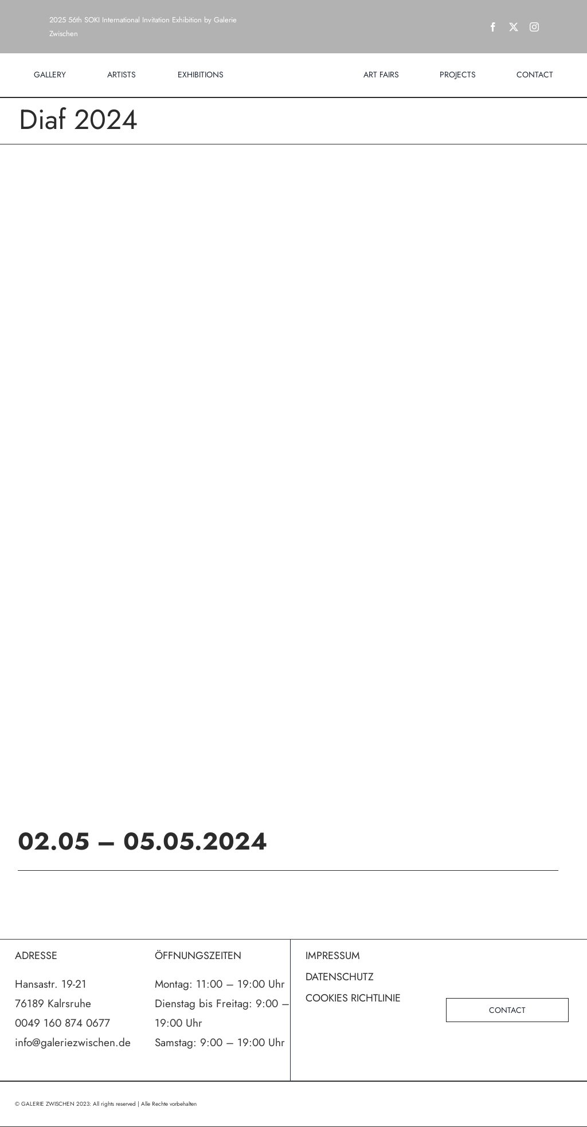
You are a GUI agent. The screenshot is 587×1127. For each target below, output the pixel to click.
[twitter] (513, 27)
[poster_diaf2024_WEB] (293, 468)
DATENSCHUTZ (340, 976)
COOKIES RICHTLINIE (353, 998)
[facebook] (493, 27)
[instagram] (534, 27)
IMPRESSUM (333, 955)
